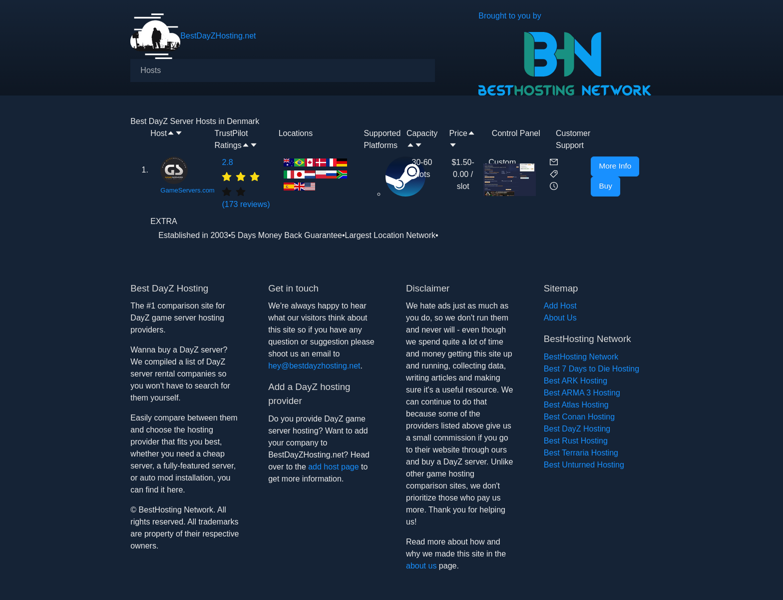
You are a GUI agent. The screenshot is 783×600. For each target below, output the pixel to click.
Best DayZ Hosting (577, 428)
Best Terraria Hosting (581, 452)
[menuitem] (150, 70)
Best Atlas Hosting (576, 404)
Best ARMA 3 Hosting (582, 392)
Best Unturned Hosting (584, 464)
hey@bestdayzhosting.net (314, 366)
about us (421, 566)
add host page (333, 466)
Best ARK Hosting (575, 380)
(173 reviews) (247, 182)
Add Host (560, 306)
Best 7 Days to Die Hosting (591, 368)
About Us (560, 318)
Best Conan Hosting (579, 416)
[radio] (227, 176)
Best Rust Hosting (576, 440)
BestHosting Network (581, 356)
